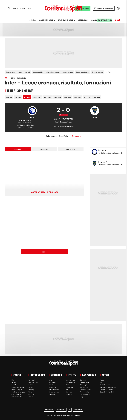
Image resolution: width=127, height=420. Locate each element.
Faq (81, 397)
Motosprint (52, 387)
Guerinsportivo (54, 390)
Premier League (97, 72)
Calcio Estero (16, 394)
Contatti (83, 380)
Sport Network (54, 392)
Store (67, 385)
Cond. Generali (85, 394)
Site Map (69, 392)
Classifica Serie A (46, 20)
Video (102, 380)
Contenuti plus (105, 20)
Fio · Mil (18, 97)
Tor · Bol (96, 97)
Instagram (61, 410)
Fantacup (52, 394)
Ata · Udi (9, 97)
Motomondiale (33, 382)
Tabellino (44, 149)
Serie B (27, 72)
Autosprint (52, 382)
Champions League (53, 72)
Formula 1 (32, 380)
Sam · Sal (67, 97)
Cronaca (17, 149)
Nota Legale (84, 385)
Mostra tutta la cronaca (44, 192)
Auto (50, 380)
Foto (101, 382)
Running (31, 390)
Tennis (31, 387)
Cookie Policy (84, 387)
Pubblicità (69, 387)
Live (118, 20)
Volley (31, 392)
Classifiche (64, 136)
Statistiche (70, 149)
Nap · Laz (47, 97)
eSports (31, 394)
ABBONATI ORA (83, 8)
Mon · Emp (37, 97)
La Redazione (84, 382)
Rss (67, 390)
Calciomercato (17, 397)
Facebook (49, 410)
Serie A (32, 20)
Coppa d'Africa (38, 72)
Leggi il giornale (105, 8)
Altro (109, 72)
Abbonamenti (70, 380)
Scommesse (83, 20)
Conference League (82, 72)
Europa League (68, 72)
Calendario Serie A (66, 20)
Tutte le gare (10, 72)
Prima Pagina (70, 382)
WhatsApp (78, 410)
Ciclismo (31, 397)
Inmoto (51, 385)
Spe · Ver (87, 97)
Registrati (69, 394)
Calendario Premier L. (107, 392)
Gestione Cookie (85, 390)
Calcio (94, 20)
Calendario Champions (107, 387)
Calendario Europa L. (107, 390)
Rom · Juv (57, 97)
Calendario (21, 78)
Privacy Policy (85, 392)
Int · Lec (27, 97)
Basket (31, 385)
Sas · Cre (77, 97)
